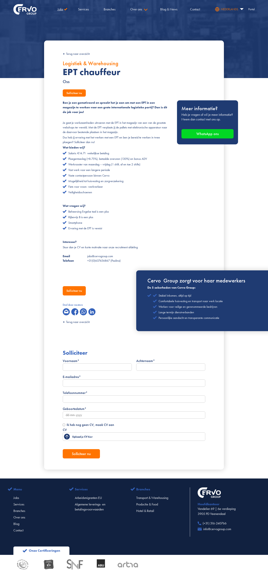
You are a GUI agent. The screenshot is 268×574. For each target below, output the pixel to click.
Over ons (19, 517)
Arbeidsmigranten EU (88, 498)
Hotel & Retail (145, 511)
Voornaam (71, 361)
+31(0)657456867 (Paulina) (104, 260)
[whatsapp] (83, 311)
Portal (251, 9)
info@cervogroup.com (217, 529)
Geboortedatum (74, 409)
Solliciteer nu (74, 93)
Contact (18, 530)
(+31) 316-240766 (214, 523)
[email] (66, 311)
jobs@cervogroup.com (100, 256)
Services (18, 504)
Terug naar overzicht (76, 54)
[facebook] (74, 311)
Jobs (16, 498)
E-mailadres (72, 377)
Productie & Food (147, 504)
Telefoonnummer (75, 393)
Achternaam (145, 361)
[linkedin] (91, 311)
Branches (19, 511)
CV (65, 430)
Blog (16, 524)
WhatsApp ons (207, 134)
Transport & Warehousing (152, 498)
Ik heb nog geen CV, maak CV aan (90, 425)
